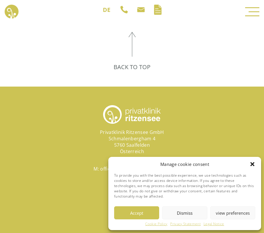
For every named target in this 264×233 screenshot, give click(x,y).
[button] (252, 164)
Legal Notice (214, 224)
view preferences (233, 213)
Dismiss (185, 213)
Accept (136, 213)
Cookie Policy (156, 224)
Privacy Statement (185, 224)
